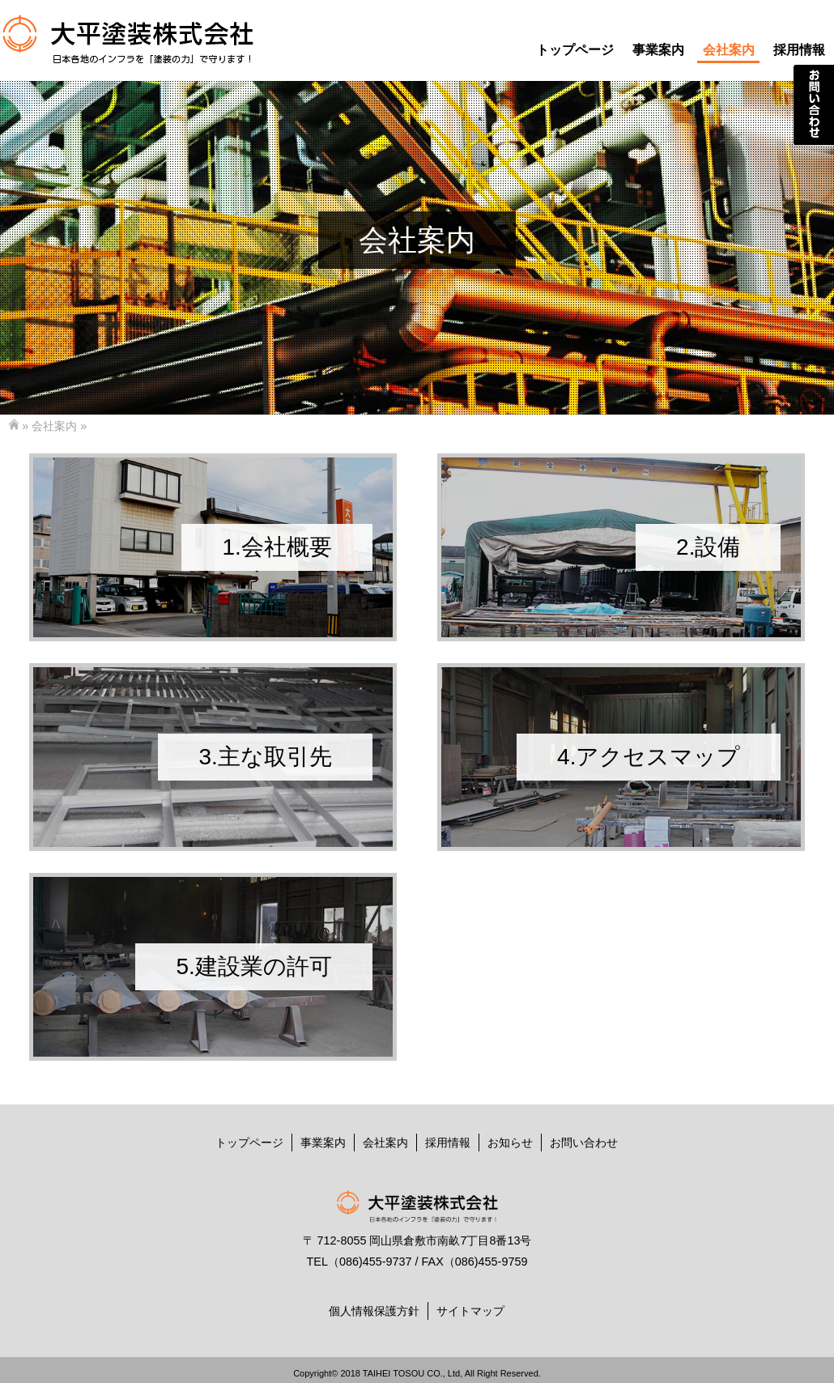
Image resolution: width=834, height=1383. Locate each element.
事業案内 (658, 50)
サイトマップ (470, 1310)
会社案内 (729, 50)
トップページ (575, 50)
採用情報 (799, 50)
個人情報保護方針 (374, 1310)
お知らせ (510, 1142)
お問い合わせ (584, 1142)
